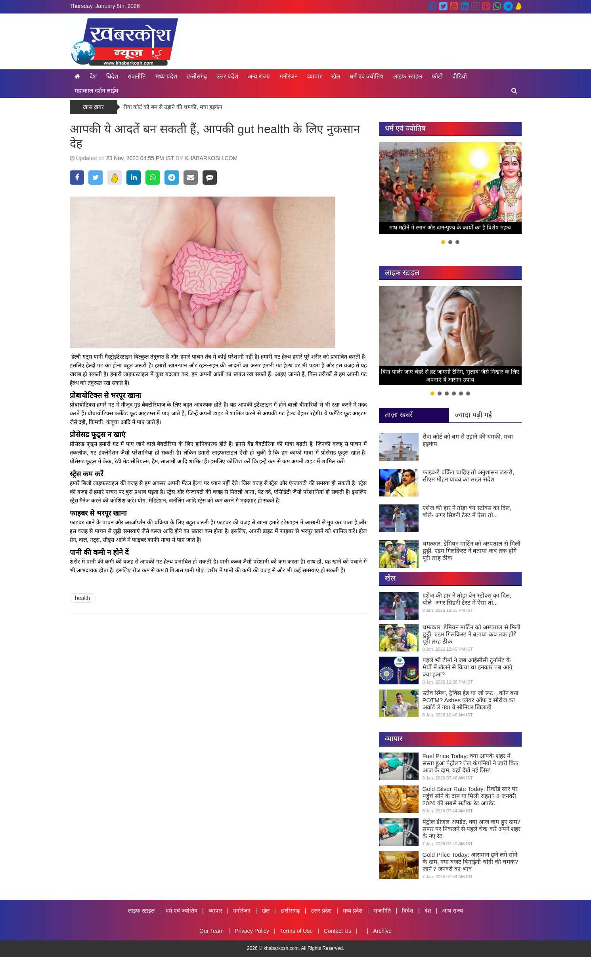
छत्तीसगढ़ (197, 76)
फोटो (437, 76)
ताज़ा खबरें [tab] (399, 415)
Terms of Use (296, 931)
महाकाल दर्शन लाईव (96, 90)
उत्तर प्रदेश (227, 76)
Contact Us (337, 931)
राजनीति (137, 76)
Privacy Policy (252, 931)
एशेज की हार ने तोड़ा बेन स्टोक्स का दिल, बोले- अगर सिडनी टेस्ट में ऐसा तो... (467, 511)
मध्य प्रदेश (166, 76)
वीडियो (459, 76)
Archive (382, 931)
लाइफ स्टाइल (407, 76)
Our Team (211, 931)
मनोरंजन (288, 76)
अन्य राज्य (259, 76)
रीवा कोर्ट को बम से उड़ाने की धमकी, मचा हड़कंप (173, 107)
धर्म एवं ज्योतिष (367, 76)
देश (93, 76)
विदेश (112, 76)
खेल (335, 76)
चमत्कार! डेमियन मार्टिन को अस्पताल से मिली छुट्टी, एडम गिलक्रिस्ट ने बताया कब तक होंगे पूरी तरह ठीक (471, 550)
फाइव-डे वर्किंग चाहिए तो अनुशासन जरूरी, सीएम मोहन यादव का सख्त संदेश (468, 476)
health (82, 598)
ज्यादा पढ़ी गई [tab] (473, 415)
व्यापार (314, 76)
